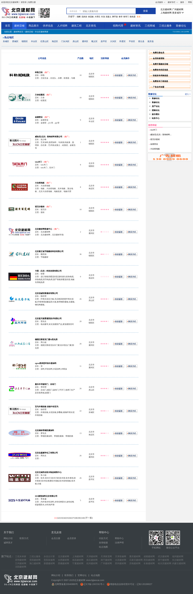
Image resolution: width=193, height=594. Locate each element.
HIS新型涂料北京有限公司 (46, 496)
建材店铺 (19, 25)
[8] (76, 518)
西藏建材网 (63, 563)
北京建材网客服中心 (43, 229)
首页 (7, 25)
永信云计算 (49, 556)
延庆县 (151, 41)
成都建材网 (149, 556)
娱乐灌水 (155, 114)
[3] (61, 518)
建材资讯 (135, 25)
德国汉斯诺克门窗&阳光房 (46, 339)
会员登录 (71, 538)
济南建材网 (134, 563)
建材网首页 (18, 32)
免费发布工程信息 (160, 81)
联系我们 (68, 575)
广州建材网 (177, 9)
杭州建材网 (92, 563)
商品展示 (34, 25)
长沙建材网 (177, 560)
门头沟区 (65, 41)
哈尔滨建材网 (164, 563)
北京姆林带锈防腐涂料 (44, 430)
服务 (182, 2)
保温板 (91, 17)
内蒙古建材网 (179, 563)
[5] (67, 518)
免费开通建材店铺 (160, 64)
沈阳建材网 (20, 567)
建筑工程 (76, 25)
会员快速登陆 (158, 58)
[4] (64, 518)
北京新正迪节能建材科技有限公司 (49, 251)
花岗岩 (84, 17)
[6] (70, 518)
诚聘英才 (8, 542)
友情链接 (103, 542)
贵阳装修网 (49, 560)
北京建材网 (166, 9)
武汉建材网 (163, 556)
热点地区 (9, 37)
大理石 (97, 17)
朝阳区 (25, 41)
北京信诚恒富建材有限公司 (46, 293)
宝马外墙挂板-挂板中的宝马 (46, 406)
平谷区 (132, 41)
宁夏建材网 (77, 563)
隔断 (79, 17)
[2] (58, 518)
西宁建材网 (163, 560)
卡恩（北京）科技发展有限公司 (48, 271)
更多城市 (178, 13)
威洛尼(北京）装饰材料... (160, 134)
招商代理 (119, 25)
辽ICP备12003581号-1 (93, 584)
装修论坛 (181, 25)
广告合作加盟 (158, 87)
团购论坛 (155, 110)
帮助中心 (119, 538)
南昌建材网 (77, 560)
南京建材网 (92, 560)
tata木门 (38, 162)
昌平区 (104, 41)
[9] (79, 518)
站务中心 (155, 118)
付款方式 (103, 538)
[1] (55, 518)
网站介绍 (8, 538)
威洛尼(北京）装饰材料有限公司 (48, 137)
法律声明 (119, 542)
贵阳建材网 (35, 560)
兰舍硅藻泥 (39, 95)
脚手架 (115, 17)
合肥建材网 (63, 560)
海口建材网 (35, 563)
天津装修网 (120, 556)
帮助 (190, 2)
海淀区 (55, 41)
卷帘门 (126, 17)
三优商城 (150, 25)
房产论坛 (155, 106)
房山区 (76, 41)
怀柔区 (122, 41)
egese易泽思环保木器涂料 (45, 363)
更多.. (139, 17)
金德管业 (39, 117)
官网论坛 (82, 575)
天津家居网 (106, 556)
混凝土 (108, 17)
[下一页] (89, 518)
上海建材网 (166, 13)
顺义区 (94, 41)
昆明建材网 (20, 560)
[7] (73, 518)
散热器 (132, 17)
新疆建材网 (49, 563)
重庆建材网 (134, 556)
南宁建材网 (106, 560)
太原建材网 (120, 560)
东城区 (6, 41)
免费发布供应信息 (160, 70)
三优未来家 (20, 556)
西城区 (15, 41)
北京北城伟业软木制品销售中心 (48, 472)
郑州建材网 (120, 563)
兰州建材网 (20, 563)
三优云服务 (165, 25)
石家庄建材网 (136, 560)
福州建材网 (177, 556)
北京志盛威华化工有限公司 (46, 453)
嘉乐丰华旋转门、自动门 (45, 384)
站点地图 (103, 547)
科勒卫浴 (39, 72)
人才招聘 (62, 25)
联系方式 (24, 538)
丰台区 (34, 41)
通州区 (85, 41)
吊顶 (103, 17)
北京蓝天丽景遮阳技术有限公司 (48, 318)
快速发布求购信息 (160, 75)
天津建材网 (92, 556)
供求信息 (48, 25)
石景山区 (44, 41)
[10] (83, 518)
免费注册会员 (158, 53)
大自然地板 (39, 183)
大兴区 (113, 41)
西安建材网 (149, 560)
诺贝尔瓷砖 (39, 207)
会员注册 (55, 538)
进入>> (188, 94)
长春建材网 (149, 563)
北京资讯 (91, 25)
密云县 (141, 41)
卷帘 (120, 17)
